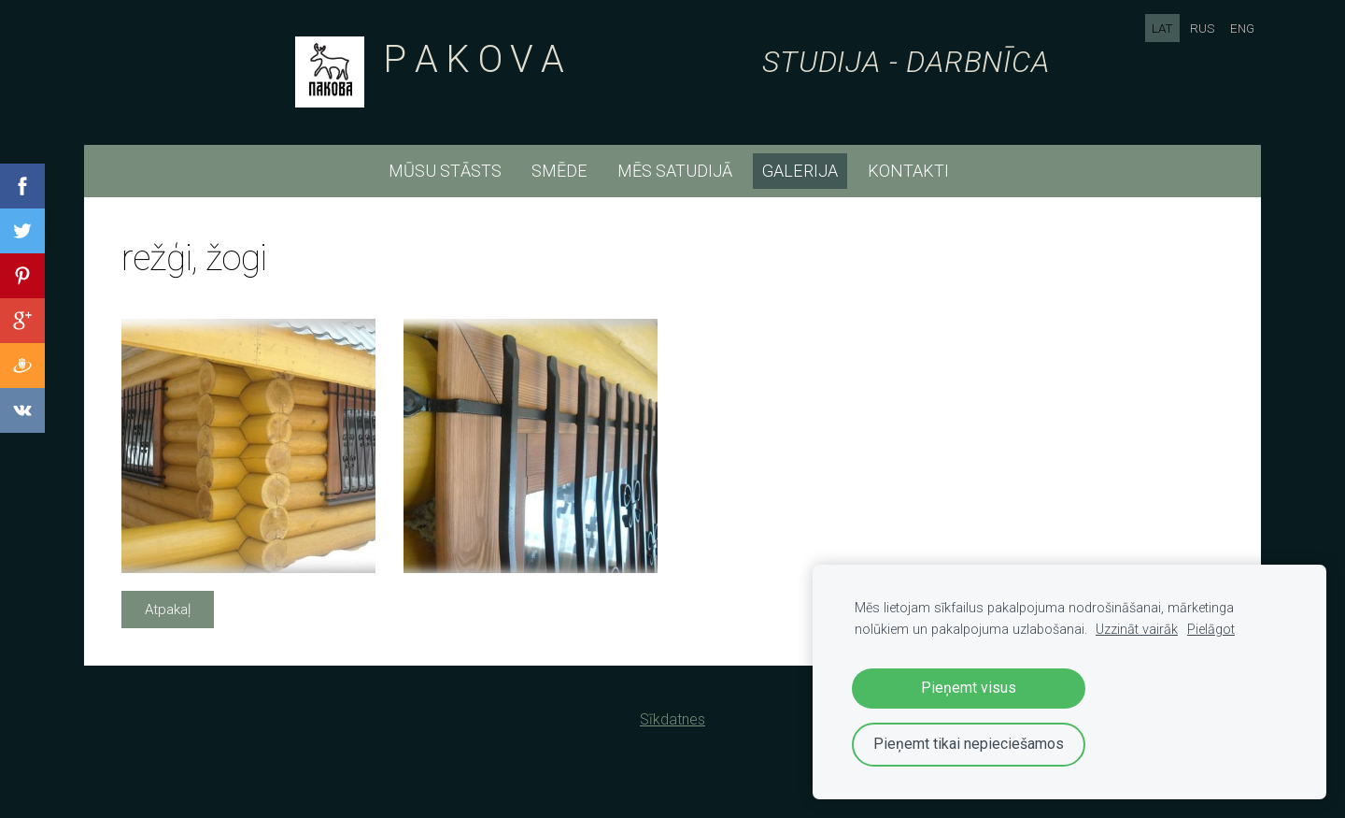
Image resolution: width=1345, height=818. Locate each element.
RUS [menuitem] (1202, 28)
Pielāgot (1211, 630)
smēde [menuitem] (559, 170)
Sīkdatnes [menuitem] (672, 719)
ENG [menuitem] (1242, 28)
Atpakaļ (168, 609)
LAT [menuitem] (1162, 28)
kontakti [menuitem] (908, 170)
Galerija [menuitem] (800, 170)
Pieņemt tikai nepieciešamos (968, 744)
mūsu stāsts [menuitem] (445, 170)
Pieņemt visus (968, 687)
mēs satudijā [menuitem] (674, 170)
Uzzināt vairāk (1137, 630)
